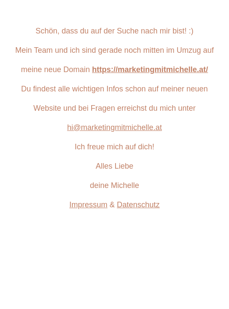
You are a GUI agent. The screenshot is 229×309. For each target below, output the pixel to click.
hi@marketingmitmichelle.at (114, 127)
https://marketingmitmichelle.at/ (150, 69)
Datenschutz (138, 204)
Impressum (88, 204)
